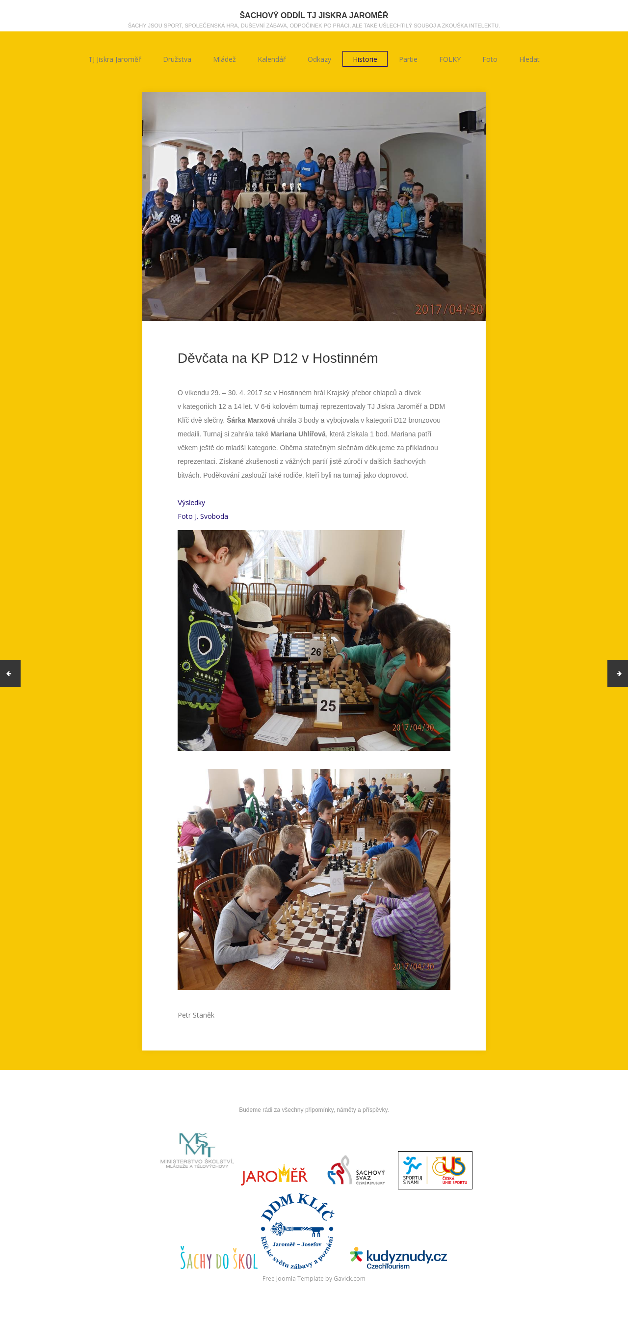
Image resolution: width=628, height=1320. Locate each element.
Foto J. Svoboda (203, 516)
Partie (408, 59)
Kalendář (272, 59)
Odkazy (319, 59)
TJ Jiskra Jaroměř (114, 59)
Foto (489, 59)
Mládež (224, 59)
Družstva (177, 59)
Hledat (529, 59)
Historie (365, 59)
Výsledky (191, 503)
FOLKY (450, 59)
